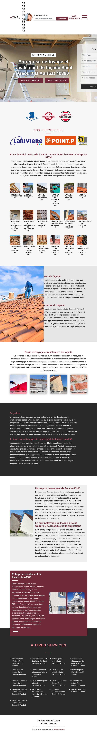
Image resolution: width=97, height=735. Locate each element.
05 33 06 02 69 (23, 9)
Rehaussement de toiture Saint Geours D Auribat (19, 691)
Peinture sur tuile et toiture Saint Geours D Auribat (20, 702)
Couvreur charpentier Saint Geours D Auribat (58, 691)
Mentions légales (59, 729)
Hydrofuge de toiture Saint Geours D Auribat (58, 661)
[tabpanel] (30, 602)
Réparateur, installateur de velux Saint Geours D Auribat (39, 692)
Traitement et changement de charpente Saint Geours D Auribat (78, 662)
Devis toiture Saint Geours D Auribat (78, 690)
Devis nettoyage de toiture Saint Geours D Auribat (39, 683)
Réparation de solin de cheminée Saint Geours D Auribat (39, 661)
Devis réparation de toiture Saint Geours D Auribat (20, 683)
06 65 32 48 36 (23, 25)
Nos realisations (30, 80)
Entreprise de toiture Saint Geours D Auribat (78, 683)
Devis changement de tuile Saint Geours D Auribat (59, 683)
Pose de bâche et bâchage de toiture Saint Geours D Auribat (39, 673)
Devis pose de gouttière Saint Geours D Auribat (58, 672)
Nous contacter (57, 80)
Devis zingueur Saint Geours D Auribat (77, 672)
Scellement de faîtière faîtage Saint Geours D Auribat (18, 662)
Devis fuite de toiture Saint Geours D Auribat (19, 672)
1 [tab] (15, 631)
